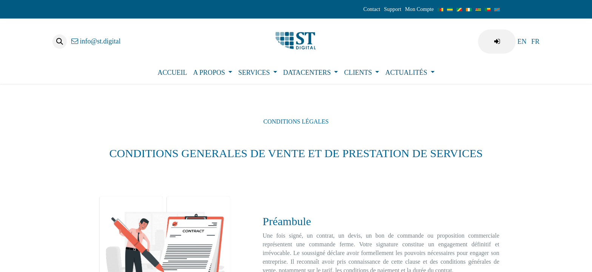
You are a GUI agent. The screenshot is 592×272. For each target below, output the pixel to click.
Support (392, 9)
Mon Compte (419, 9)
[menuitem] (521, 41)
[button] (59, 41)
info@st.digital (96, 41)
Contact (371, 9)
